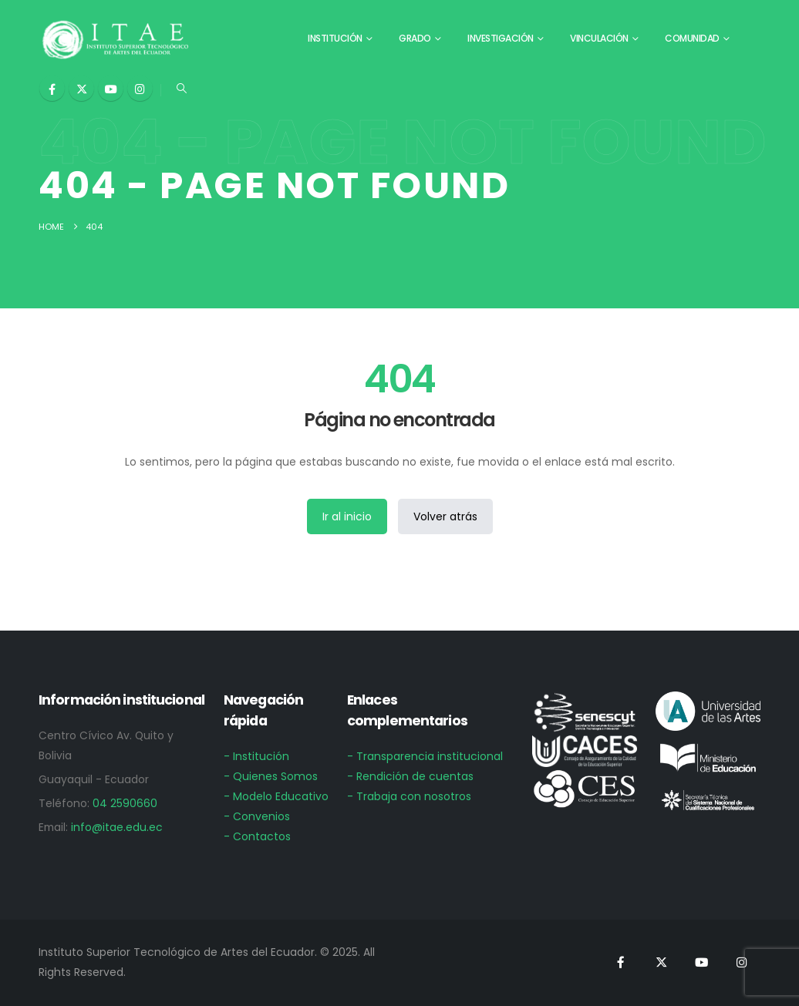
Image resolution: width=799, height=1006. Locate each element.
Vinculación (599, 38)
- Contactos (257, 836)
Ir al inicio (347, 516)
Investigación (500, 38)
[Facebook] (52, 88)
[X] (81, 88)
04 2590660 (125, 803)
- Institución (256, 756)
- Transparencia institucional (425, 756)
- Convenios (257, 816)
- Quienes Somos (271, 776)
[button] (181, 89)
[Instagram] (140, 88)
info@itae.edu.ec (117, 827)
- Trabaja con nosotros (409, 796)
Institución (335, 38)
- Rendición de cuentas (410, 776)
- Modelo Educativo (276, 796)
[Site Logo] (116, 38)
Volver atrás (445, 516)
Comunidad (692, 38)
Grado (415, 38)
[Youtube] (110, 88)
